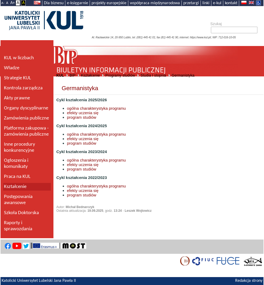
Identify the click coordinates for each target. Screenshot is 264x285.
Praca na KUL (17, 176)
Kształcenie (90, 75)
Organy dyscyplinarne (26, 108)
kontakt (231, 3)
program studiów (81, 117)
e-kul (217, 3)
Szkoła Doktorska (21, 212)
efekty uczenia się (82, 113)
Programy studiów (120, 75)
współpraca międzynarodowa (155, 3)
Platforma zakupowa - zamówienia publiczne (26, 131)
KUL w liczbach (19, 58)
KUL (60, 75)
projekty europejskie (109, 3)
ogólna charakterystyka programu (96, 108)
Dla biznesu (53, 3)
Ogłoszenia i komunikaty (16, 163)
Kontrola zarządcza (23, 88)
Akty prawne (17, 98)
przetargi (191, 3)
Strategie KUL (17, 78)
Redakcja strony (248, 281)
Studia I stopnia (153, 75)
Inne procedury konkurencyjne (19, 147)
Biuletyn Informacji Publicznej (158, 55)
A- (2, 3)
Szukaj (216, 24)
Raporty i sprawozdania (18, 226)
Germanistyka (183, 75)
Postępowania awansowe (18, 199)
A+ (12, 3)
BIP (72, 75)
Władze (11, 68)
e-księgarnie (77, 3)
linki (206, 3)
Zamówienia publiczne (26, 118)
